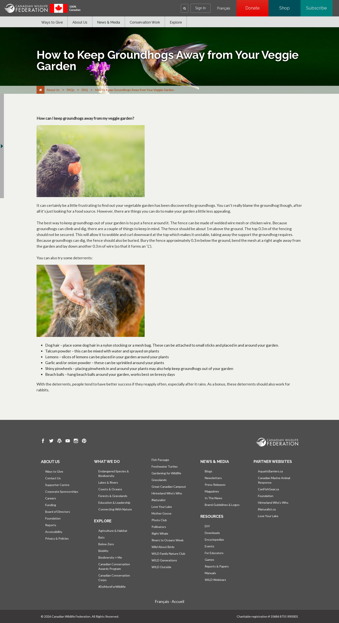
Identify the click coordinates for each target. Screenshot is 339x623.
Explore (176, 22)
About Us (79, 22)
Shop (290, 8)
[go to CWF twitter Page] (51, 441)
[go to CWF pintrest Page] (84, 441)
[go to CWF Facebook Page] (43, 441)
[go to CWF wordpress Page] (59, 441)
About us (50, 461)
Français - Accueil (169, 601)
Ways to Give (52, 22)
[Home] (41, 90)
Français (223, 8)
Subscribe (319, 8)
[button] (184, 8)
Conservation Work (145, 22)
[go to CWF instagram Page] (76, 441)
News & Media (108, 22)
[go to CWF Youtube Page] (68, 441)
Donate (257, 8)
